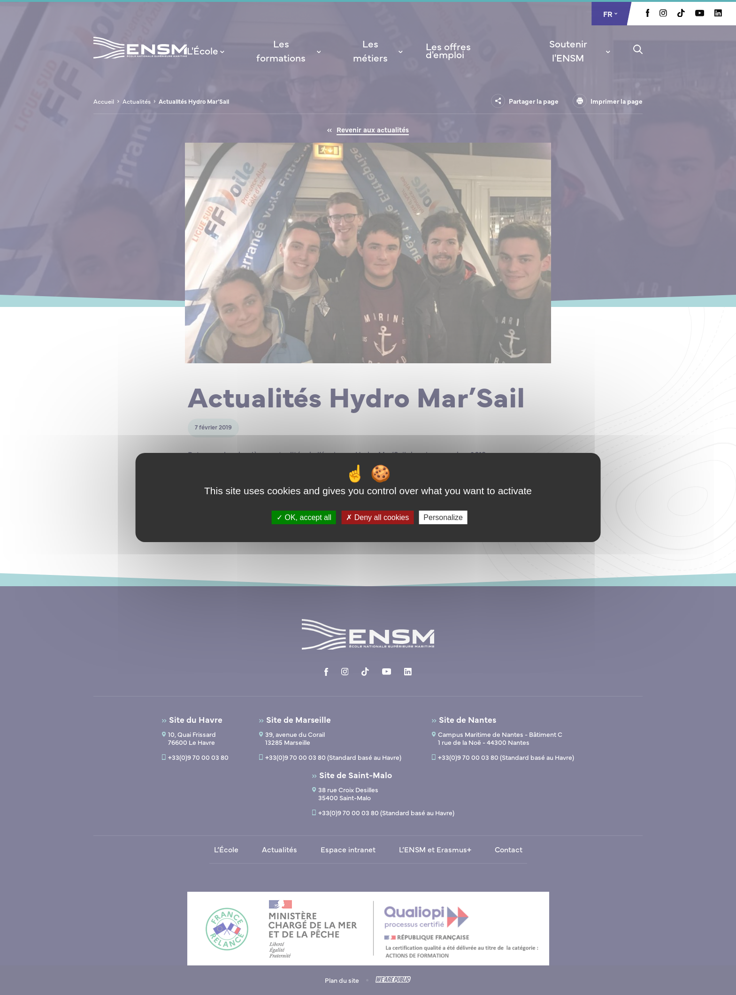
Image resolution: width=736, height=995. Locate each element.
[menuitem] (206, 50)
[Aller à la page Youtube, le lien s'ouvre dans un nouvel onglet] (699, 13)
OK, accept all (303, 517)
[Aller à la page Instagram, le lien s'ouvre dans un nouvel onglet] (663, 13)
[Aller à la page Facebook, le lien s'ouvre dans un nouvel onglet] (648, 14)
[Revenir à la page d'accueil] (140, 60)
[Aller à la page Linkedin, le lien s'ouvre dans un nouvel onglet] (718, 13)
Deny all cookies (377, 517)
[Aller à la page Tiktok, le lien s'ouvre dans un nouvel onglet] (681, 14)
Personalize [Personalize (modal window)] (443, 517)
